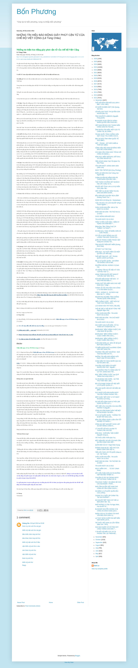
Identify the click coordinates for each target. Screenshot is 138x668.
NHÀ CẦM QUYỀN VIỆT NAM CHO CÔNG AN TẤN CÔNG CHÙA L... (106, 487)
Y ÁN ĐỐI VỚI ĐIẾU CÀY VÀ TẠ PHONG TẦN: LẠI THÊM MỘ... (106, 532)
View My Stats (69, 662)
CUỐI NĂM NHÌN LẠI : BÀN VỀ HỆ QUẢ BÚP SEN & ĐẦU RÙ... (108, 344)
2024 (95, 64)
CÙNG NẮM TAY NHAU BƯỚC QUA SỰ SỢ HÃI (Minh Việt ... (108, 362)
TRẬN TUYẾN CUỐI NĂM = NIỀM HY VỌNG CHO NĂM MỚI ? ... (107, 222)
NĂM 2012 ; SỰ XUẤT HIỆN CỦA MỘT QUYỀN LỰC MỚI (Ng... (107, 252)
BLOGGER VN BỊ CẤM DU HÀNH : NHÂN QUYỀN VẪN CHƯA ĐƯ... (106, 121)
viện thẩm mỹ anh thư (29, 554)
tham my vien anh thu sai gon (31, 526)
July (96, 548)
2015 (95, 89)
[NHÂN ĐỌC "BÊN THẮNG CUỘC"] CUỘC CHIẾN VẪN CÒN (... (106, 335)
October (98, 539)
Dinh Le (26, 510)
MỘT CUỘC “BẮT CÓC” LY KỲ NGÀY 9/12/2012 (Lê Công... (107, 398)
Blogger (77, 656)
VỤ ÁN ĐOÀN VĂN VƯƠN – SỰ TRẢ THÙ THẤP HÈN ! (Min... (107, 380)
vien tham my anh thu (29, 550)
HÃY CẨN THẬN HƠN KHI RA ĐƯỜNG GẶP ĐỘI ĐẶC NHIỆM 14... (107, 474)
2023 (95, 67)
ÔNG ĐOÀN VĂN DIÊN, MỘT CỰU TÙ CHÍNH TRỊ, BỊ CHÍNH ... (107, 130)
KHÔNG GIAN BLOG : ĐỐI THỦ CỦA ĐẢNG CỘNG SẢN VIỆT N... (107, 448)
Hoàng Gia (26, 523)
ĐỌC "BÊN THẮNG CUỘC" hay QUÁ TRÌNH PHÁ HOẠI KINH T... (107, 375)
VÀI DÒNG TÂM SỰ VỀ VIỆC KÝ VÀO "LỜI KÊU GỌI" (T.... (107, 270)
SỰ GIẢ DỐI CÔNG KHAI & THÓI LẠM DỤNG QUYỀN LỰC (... (107, 402)
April (97, 556)
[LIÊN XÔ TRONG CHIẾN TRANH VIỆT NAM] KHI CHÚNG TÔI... (107, 241)
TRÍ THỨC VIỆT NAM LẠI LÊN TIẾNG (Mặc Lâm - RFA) (107, 523)
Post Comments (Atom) (32, 606)
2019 (95, 78)
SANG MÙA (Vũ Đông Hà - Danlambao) (107, 200)
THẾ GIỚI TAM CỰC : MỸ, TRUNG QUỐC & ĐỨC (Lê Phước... (106, 257)
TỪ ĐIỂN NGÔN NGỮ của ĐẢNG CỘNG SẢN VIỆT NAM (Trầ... (108, 348)
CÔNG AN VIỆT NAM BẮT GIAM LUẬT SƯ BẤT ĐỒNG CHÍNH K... (107, 425)
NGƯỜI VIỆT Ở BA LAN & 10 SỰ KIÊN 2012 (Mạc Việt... (107, 187)
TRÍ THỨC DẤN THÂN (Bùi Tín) (105, 437)
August (97, 545)
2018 (95, 81)
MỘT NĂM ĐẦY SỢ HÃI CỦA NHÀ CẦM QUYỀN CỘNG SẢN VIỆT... (108, 441)
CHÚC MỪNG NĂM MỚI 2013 (104, 216)
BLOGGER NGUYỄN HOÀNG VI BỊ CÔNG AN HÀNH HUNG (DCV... (106, 510)
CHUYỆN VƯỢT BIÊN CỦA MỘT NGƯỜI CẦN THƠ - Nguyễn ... (105, 366)
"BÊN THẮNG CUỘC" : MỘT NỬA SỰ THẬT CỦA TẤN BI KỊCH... (107, 302)
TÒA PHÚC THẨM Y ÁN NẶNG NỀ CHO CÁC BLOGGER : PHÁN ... (108, 483)
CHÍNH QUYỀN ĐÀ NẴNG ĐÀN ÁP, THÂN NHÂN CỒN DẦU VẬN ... (106, 178)
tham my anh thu (27, 558)
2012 (95, 98)
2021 (95, 72)
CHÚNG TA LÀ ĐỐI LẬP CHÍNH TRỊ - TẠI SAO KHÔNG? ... (107, 496)
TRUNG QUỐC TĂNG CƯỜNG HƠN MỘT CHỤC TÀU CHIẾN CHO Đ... (107, 135)
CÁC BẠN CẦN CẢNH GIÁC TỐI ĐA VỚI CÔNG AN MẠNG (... (108, 153)
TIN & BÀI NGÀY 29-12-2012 (104, 322)
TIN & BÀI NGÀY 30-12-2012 (104, 219)
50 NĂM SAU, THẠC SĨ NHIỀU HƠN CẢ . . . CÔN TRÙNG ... (108, 232)
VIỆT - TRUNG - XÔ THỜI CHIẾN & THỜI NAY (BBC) (106, 144)
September (99, 542)
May (97, 553)
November (99, 537)
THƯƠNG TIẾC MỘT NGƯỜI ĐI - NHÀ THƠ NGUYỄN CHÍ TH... (107, 353)
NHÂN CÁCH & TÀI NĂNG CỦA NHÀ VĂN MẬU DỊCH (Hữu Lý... (107, 514)
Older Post (80, 602)
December (99, 100)
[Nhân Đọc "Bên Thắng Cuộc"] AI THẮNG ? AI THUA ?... (105, 227)
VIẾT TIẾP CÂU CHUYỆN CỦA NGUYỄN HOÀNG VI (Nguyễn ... (108, 407)
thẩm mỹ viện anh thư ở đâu (31, 542)
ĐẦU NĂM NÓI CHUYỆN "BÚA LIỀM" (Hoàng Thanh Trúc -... (107, 196)
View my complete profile (100, 569)
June (97, 551)
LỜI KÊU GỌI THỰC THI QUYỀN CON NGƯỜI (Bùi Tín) (107, 112)
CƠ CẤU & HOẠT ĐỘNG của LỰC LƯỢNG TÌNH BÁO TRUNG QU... (106, 236)
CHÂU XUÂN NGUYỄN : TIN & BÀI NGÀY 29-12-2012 (106, 457)
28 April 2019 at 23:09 (37, 523)
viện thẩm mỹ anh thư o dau (31, 546)
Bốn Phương (36, 12)
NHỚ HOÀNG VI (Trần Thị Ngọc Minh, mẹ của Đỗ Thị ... (107, 505)
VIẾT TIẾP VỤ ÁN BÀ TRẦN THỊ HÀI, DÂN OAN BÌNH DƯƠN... (107, 192)
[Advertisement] (69, 631)
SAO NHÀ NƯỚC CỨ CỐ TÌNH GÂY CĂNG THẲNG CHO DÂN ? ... (106, 528)
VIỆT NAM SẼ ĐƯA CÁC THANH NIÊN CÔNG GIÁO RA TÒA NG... (107, 126)
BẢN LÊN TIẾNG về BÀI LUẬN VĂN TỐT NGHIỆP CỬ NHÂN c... (108, 420)
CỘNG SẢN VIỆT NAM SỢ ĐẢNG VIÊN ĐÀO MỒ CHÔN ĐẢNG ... (108, 148)
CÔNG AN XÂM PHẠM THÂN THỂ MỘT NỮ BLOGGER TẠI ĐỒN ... (108, 411)
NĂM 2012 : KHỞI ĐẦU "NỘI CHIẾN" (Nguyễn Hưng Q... (107, 434)
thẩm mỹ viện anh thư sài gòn (31, 530)
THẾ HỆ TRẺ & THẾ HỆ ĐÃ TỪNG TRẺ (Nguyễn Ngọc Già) (107, 309)
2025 (95, 61)
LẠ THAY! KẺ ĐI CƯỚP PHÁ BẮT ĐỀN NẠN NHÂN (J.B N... (107, 519)
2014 (95, 92)
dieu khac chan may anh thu (31, 538)
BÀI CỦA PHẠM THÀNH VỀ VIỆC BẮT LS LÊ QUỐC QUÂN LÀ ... (107, 384)
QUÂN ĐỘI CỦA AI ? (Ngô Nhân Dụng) (107, 445)
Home (51, 602)
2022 (95, 70)
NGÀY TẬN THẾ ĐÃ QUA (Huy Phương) (108, 170)
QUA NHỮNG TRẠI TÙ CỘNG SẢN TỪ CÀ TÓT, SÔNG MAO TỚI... (107, 371)
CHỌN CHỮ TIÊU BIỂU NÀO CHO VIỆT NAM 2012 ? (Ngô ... (108, 284)
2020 (95, 75)
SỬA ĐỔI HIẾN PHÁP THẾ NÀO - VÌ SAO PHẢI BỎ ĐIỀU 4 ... (106, 279)
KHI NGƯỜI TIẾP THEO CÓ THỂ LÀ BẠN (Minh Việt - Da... (106, 501)
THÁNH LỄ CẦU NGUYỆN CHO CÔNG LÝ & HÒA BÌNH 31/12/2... (107, 288)
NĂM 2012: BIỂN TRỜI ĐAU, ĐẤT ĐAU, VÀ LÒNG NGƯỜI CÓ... (108, 157)
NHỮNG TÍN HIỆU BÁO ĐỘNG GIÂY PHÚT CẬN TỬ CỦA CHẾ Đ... (107, 357)
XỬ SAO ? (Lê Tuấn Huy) (103, 249)
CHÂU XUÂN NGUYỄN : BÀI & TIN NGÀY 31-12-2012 (106, 208)
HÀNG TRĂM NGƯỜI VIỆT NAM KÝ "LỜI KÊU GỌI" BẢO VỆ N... (106, 275)
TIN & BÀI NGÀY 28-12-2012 (104, 466)
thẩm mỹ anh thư (27, 562)
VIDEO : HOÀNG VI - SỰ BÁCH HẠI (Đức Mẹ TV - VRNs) (106, 293)
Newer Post (21, 602)
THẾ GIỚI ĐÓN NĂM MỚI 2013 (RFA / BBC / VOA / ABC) (107, 103)
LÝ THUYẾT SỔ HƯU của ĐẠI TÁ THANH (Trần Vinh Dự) (106, 429)
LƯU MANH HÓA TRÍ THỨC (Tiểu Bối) (107, 306)
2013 (95, 95)
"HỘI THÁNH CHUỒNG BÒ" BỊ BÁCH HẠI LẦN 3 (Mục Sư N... (107, 183)
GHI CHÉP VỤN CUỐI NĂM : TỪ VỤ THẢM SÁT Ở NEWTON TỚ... (106, 326)
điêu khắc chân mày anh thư (31, 534)
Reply (24, 565)
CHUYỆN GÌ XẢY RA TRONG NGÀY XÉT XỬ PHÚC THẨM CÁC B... (106, 478)
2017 (95, 84)
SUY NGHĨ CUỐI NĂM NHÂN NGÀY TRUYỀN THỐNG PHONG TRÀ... (106, 393)
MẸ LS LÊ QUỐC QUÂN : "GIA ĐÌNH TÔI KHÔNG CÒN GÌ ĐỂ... (107, 261)
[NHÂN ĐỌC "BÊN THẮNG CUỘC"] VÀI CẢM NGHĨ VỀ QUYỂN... (108, 330)
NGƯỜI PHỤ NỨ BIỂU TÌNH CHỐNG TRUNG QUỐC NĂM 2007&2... (107, 297)
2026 (95, 59)
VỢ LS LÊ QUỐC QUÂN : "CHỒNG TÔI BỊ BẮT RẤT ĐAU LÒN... (107, 416)
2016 (95, 86)
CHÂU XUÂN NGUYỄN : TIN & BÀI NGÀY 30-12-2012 (106, 314)
